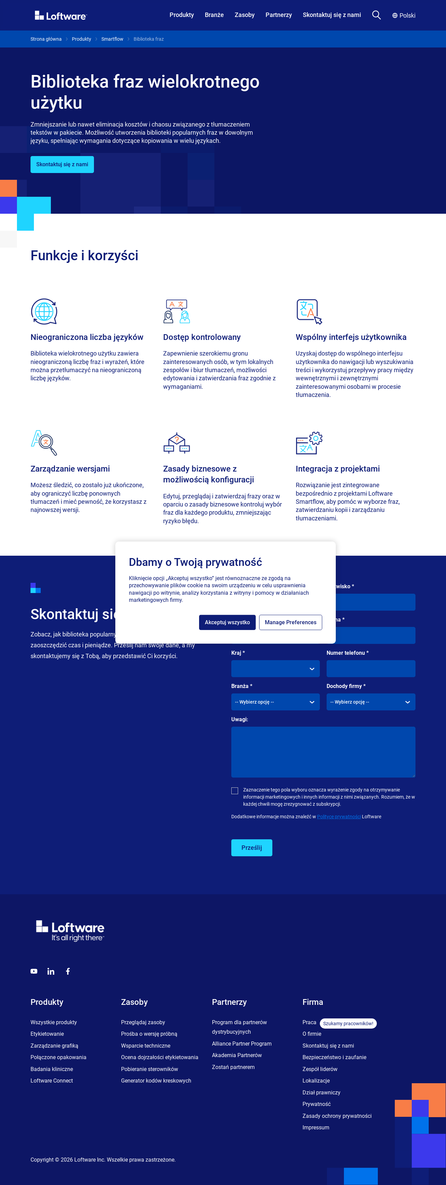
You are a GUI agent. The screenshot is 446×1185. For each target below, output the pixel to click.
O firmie (312, 1034)
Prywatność (317, 1104)
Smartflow (112, 39)
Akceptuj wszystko (227, 622)
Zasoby (245, 14)
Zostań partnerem (233, 1067)
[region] (225, 592)
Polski (403, 15)
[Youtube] (34, 971)
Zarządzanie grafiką (54, 1046)
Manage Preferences (290, 622)
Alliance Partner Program (242, 1043)
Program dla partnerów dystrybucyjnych (239, 1027)
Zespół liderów (320, 1069)
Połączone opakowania (58, 1057)
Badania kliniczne (52, 1069)
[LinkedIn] (50, 971)
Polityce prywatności (339, 816)
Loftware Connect (52, 1080)
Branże (214, 14)
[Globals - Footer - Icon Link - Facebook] (67, 971)
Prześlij (251, 847)
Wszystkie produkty (54, 1022)
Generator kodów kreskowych (156, 1080)
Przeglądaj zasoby (143, 1022)
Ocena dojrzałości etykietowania (159, 1057)
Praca (309, 1022)
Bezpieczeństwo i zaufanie (334, 1057)
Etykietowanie (47, 1034)
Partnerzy (279, 14)
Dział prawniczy (322, 1092)
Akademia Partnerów (237, 1055)
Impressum (316, 1127)
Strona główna (46, 39)
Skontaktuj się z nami (332, 14)
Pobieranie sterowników (149, 1069)
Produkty (182, 14)
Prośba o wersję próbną (149, 1034)
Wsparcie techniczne (145, 1046)
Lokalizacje (316, 1080)
